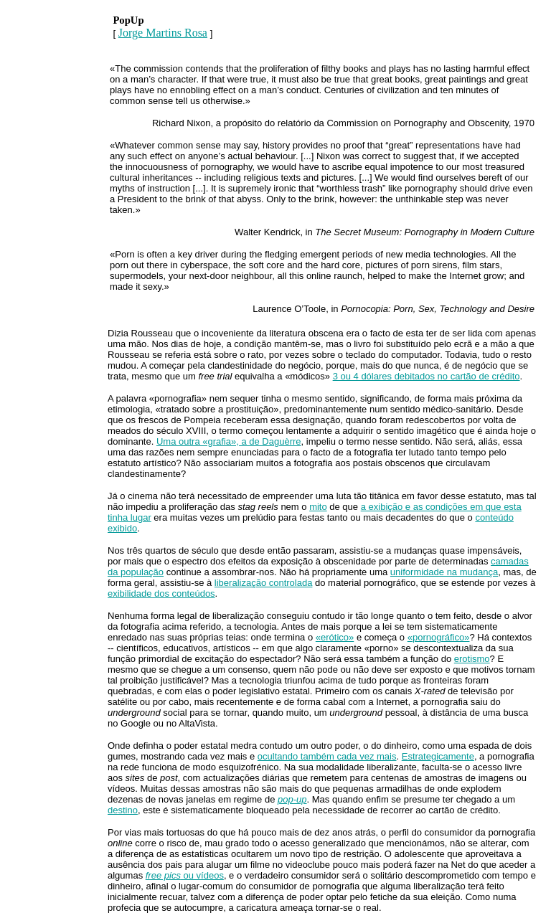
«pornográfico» (439, 637)
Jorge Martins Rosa (162, 33)
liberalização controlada (264, 582)
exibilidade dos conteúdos (161, 593)
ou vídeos (185, 875)
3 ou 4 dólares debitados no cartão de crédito (426, 376)
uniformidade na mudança (444, 572)
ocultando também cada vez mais (327, 756)
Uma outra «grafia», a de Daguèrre (228, 441)
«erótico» (335, 637)
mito (318, 506)
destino (123, 810)
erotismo (472, 658)
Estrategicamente (438, 756)
